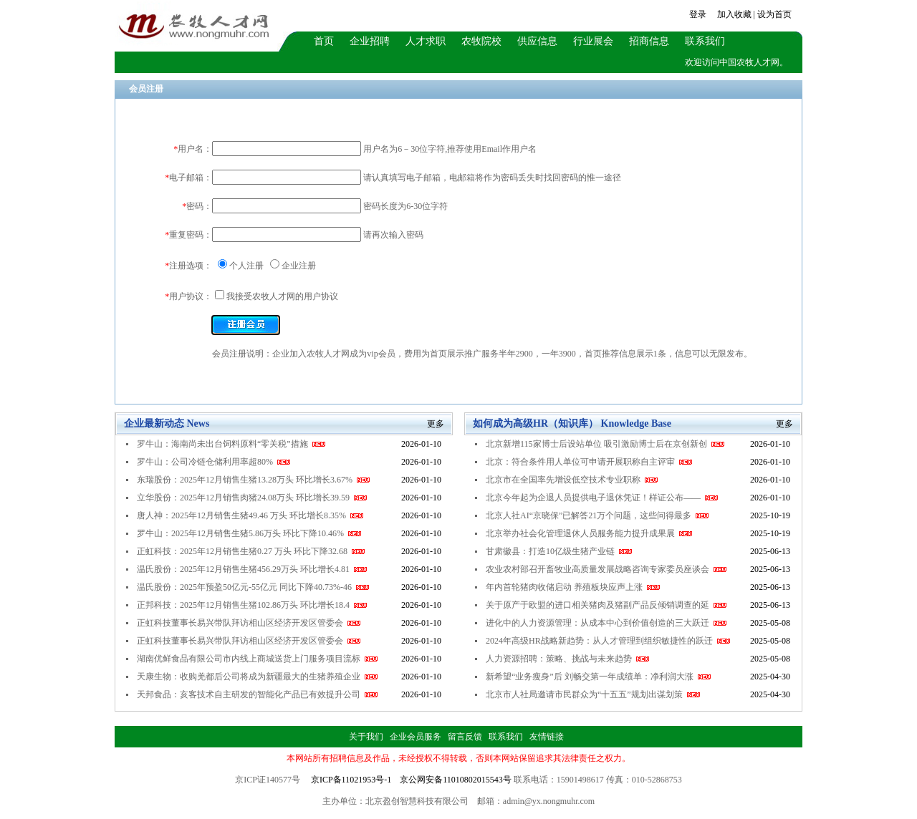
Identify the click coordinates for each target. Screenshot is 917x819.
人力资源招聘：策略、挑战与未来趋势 (567, 659)
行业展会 (593, 41)
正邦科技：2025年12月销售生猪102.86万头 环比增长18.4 (252, 605)
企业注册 (299, 266)
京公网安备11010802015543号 (456, 780)
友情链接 (546, 737)
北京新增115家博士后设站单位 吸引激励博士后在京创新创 (605, 444)
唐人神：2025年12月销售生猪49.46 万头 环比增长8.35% (250, 515)
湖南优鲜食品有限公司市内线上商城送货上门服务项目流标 (257, 659)
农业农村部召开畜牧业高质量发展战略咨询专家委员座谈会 (606, 569)
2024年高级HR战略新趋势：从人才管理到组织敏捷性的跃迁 (608, 641)
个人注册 (246, 266)
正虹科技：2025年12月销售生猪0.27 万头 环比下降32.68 (251, 551)
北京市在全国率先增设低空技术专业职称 (572, 480)
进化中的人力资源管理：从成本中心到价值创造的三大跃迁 (606, 623)
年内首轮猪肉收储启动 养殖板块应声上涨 (573, 587)
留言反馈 (465, 737)
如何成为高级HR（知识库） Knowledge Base (572, 423)
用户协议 (321, 296)
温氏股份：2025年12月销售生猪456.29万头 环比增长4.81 (252, 569)
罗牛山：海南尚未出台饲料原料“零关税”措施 (231, 444)
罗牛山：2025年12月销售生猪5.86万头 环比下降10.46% (249, 533)
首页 (324, 41)
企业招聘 (370, 41)
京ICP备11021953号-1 (351, 780)
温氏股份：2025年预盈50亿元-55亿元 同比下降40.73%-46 (253, 587)
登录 (697, 14)
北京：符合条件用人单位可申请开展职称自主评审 (589, 462)
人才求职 (425, 41)
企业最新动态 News (166, 423)
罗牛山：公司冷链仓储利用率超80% (213, 462)
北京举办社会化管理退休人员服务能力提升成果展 (589, 533)
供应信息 (537, 41)
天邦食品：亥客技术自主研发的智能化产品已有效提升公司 (257, 694)
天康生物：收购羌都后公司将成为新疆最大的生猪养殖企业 (257, 677)
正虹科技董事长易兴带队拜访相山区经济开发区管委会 (248, 623)
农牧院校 (481, 41)
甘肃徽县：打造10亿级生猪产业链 (559, 551)
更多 (435, 424)
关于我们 (366, 737)
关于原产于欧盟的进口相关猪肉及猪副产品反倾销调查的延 (606, 605)
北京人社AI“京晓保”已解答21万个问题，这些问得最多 (597, 515)
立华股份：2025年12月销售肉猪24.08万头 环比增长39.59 (252, 498)
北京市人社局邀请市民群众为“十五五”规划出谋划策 (593, 694)
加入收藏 (734, 14)
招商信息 (649, 41)
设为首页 (774, 14)
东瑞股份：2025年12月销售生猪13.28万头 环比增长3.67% (253, 480)
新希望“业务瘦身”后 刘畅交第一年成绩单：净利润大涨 (598, 677)
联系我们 (705, 41)
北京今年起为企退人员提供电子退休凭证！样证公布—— (602, 498)
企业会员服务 (415, 737)
